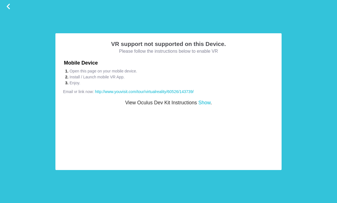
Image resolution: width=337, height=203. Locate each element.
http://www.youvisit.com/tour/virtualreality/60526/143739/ (144, 91)
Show (204, 102)
